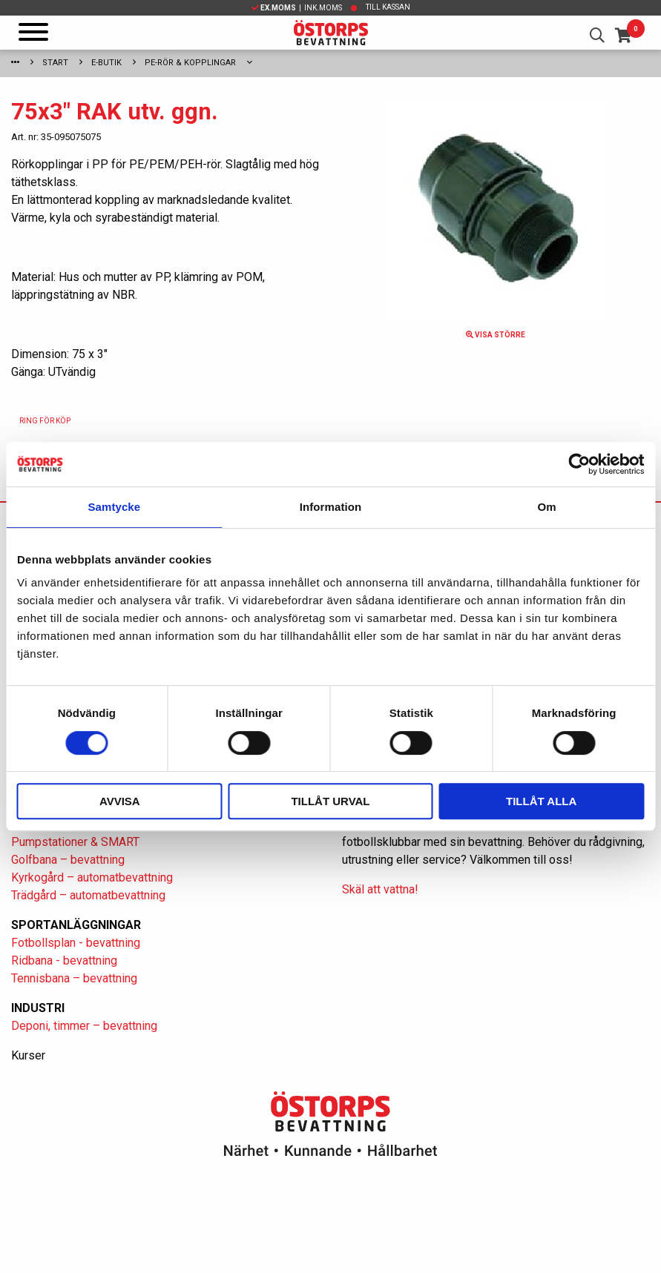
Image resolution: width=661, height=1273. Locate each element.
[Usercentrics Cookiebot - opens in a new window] (579, 464)
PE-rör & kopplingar (190, 62)
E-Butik (106, 62)
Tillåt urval (330, 801)
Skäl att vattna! (380, 889)
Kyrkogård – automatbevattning (92, 877)
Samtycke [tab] (114, 506)
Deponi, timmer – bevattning (84, 1026)
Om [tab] (547, 506)
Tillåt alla (541, 801)
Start (55, 62)
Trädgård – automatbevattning (88, 895)
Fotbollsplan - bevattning (75, 943)
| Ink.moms (296, 8)
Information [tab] (331, 506)
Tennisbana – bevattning (74, 978)
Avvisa (119, 801)
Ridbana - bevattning (64, 960)
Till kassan (388, 7)
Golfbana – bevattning (68, 860)
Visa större (495, 335)
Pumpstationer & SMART (75, 842)
